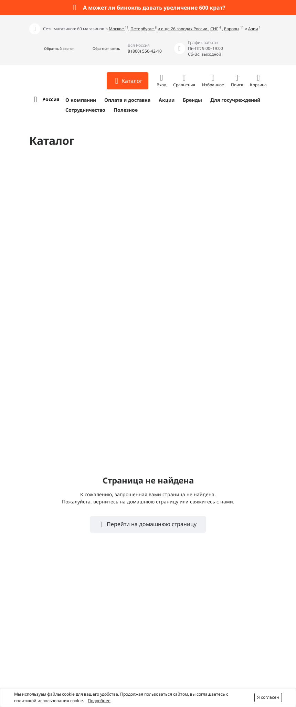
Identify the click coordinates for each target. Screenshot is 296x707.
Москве (117, 29)
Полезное (126, 110)
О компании (80, 100)
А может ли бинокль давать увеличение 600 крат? (154, 7)
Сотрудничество (85, 110)
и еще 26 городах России (183, 29)
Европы (231, 29)
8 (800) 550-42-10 (145, 51)
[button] (51, 49)
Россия (50, 99)
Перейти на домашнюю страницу (151, 524)
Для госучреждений (235, 100)
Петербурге (142, 29)
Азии (253, 29)
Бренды (192, 100)
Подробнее (99, 701)
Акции (167, 100)
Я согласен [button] (268, 697)
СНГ (214, 29)
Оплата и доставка (127, 100)
